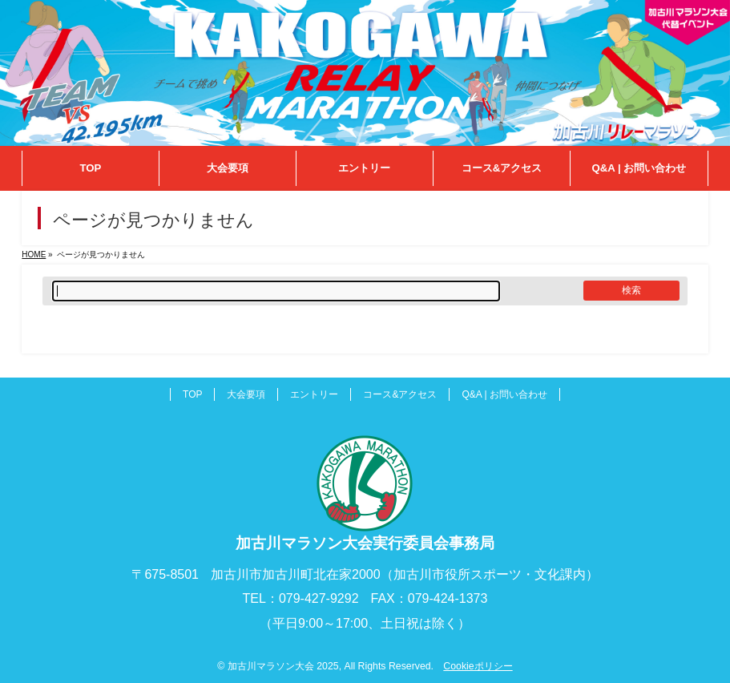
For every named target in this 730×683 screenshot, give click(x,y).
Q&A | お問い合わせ (504, 394)
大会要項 (246, 394)
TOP (192, 394)
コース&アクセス (400, 394)
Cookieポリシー (477, 666)
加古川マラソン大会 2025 (283, 666)
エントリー (314, 394)
